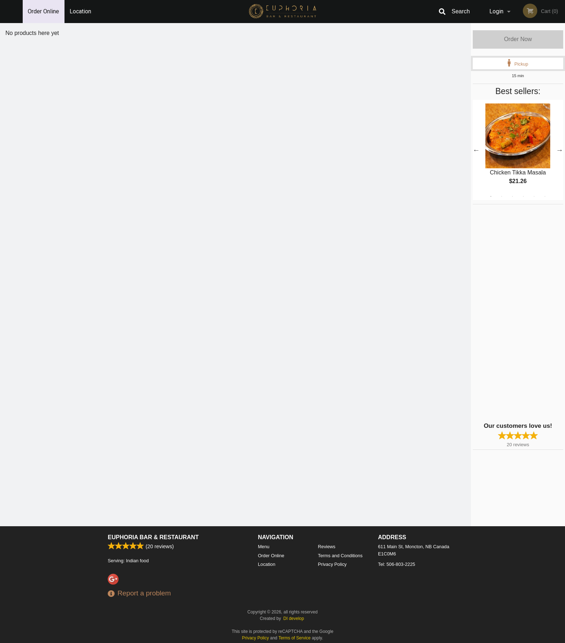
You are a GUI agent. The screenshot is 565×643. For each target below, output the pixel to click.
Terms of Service (295, 637)
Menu (264, 546)
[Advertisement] (518, 312)
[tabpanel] (518, 150)
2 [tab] (501, 196)
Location (80, 11)
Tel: (396, 564)
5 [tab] (534, 196)
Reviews (326, 546)
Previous (476, 150)
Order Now (518, 39)
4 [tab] (523, 196)
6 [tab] (544, 196)
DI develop (293, 618)
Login (496, 11)
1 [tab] (490, 196)
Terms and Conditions (340, 555)
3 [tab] (512, 196)
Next (559, 150)
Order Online (43, 11)
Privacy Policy (332, 564)
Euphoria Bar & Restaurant (153, 537)
